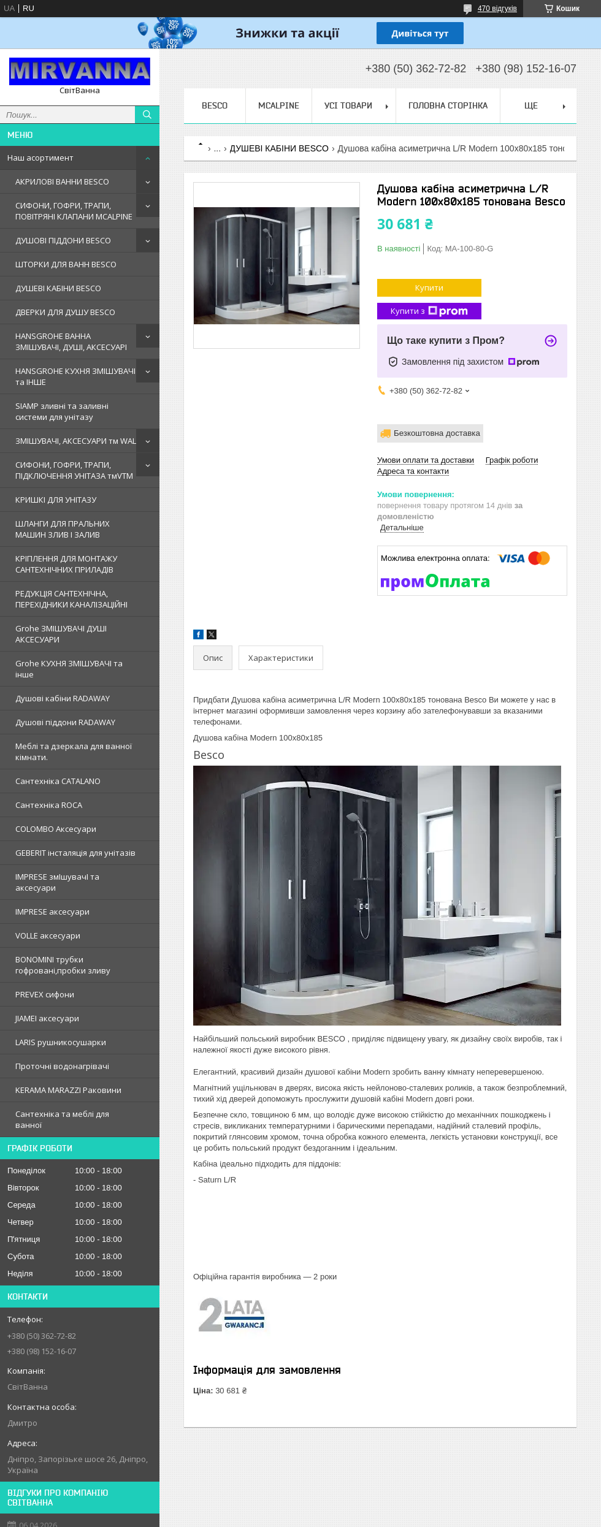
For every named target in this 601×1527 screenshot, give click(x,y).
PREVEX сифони (44, 994)
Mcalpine (278, 105)
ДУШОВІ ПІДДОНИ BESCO (63, 240)
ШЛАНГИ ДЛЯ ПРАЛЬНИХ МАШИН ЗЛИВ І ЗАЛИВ (62, 529)
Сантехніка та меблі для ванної (62, 1119)
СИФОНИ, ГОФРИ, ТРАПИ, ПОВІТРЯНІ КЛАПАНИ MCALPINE (73, 211)
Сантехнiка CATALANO (58, 780)
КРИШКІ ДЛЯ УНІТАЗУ (55, 499)
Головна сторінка (448, 105)
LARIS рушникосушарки (60, 1042)
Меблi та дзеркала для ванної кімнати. (73, 752)
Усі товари (348, 105)
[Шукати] (147, 114)
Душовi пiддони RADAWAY (65, 722)
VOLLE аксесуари (47, 935)
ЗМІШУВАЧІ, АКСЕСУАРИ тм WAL (75, 440)
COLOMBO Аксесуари (55, 828)
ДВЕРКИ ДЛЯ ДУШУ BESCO (65, 312)
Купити (429, 287)
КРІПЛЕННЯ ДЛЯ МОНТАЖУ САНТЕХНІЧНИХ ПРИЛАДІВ (66, 564)
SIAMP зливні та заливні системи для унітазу (62, 411)
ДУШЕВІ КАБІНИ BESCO (58, 288)
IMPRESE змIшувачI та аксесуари (57, 882)
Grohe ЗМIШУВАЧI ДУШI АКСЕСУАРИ (61, 634)
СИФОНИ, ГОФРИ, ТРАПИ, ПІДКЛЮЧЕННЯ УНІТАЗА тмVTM (74, 470)
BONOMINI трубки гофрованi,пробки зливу (62, 965)
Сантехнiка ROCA (48, 804)
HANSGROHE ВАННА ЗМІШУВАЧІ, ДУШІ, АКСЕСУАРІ (71, 341)
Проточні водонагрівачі (62, 1066)
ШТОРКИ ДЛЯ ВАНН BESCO (66, 264)
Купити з (429, 311)
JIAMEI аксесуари (47, 1018)
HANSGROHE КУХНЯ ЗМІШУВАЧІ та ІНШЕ (75, 376)
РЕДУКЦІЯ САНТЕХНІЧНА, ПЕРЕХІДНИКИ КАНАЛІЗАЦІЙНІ (71, 599)
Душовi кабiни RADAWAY (62, 698)
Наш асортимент (40, 157)
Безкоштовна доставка (437, 433)
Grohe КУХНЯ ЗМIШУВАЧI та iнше (69, 669)
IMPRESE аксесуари (52, 911)
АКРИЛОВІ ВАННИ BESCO (62, 181)
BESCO (215, 105)
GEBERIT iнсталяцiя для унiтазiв (75, 852)
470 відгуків (497, 8)
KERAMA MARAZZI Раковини (68, 1089)
